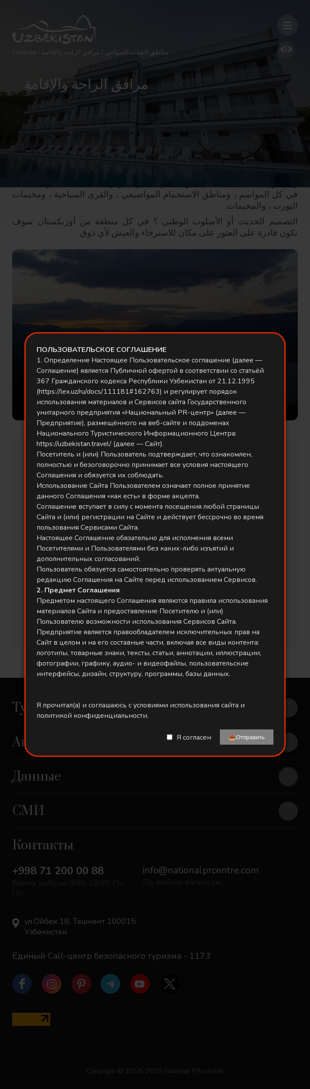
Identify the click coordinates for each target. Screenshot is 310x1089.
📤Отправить (247, 737)
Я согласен (194, 737)
